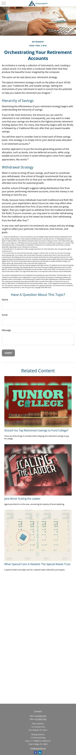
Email (5, 314)
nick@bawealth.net (38, 748)
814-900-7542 (40, 719)
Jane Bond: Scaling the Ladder (22, 498)
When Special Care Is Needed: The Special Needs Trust (37, 564)
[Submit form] (8, 353)
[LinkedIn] (40, 752)
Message (6, 330)
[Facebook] (35, 752)
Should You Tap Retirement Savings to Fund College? (36, 430)
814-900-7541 (40, 716)
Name (5, 299)
